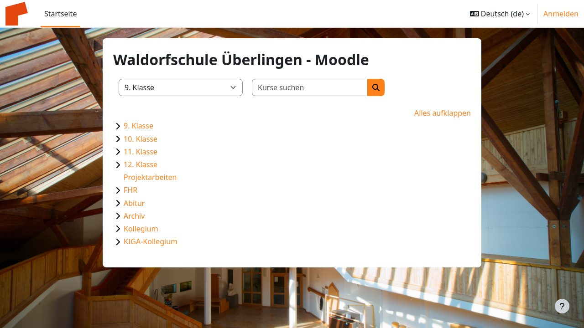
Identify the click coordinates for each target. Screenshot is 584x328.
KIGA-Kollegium (150, 241)
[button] (500, 13)
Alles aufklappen (442, 113)
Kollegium (141, 229)
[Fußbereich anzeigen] (562, 306)
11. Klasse (140, 152)
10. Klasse (140, 139)
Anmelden (561, 14)
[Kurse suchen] (310, 87)
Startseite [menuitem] (60, 14)
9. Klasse (138, 126)
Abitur (134, 203)
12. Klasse (140, 164)
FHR (130, 190)
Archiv (134, 216)
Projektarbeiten (150, 177)
